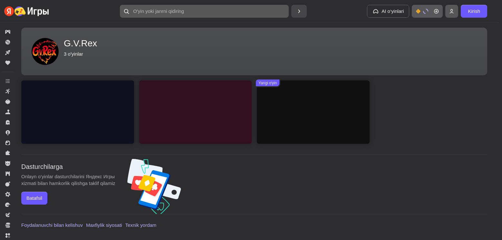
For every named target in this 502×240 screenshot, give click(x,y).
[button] (204, 11)
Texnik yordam (141, 225)
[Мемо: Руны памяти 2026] (313, 112)
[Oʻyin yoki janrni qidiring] (204, 11)
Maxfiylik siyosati (104, 225)
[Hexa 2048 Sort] (195, 112)
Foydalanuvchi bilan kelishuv (52, 225)
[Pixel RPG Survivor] (77, 112)
